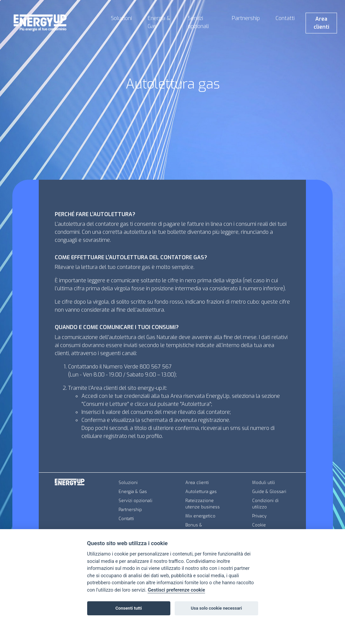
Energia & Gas (159, 22)
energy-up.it (152, 388)
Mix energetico (200, 516)
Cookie (259, 525)
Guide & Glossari (269, 491)
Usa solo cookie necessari (216, 608)
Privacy (259, 516)
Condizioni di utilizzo (265, 504)
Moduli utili (263, 482)
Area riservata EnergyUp (199, 396)
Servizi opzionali (198, 22)
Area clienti (321, 22)
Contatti (285, 18)
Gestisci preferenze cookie (176, 590)
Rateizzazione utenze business (202, 504)
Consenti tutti (129, 608)
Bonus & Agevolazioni (198, 528)
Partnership (246, 18)
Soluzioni (121, 18)
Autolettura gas (201, 491)
